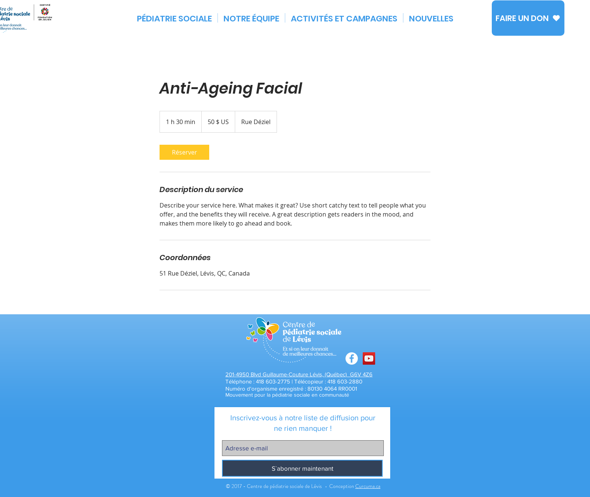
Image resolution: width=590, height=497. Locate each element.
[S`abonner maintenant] (302, 468)
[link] (184, 152)
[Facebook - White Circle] (351, 358)
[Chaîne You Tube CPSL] (369, 358)
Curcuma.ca (367, 486)
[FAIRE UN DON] (528, 18)
